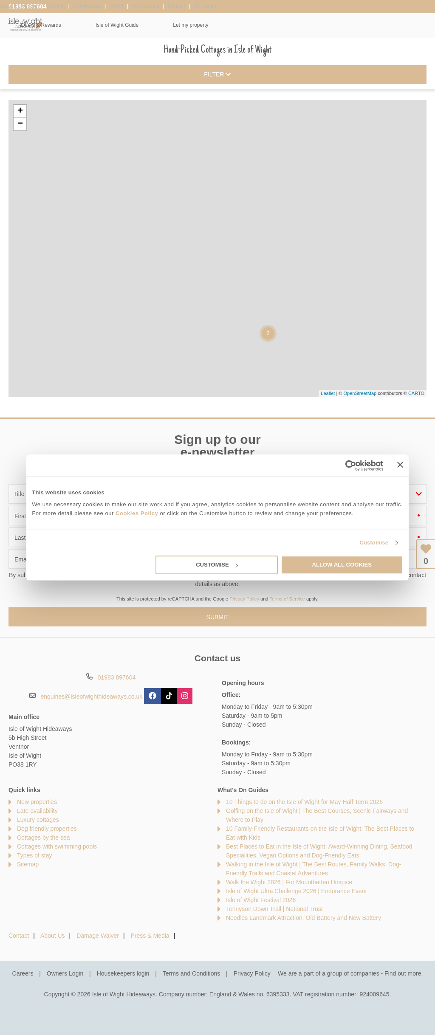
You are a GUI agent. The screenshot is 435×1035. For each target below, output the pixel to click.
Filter (217, 74)
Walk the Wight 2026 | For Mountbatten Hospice (289, 882)
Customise (373, 542)
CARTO (416, 393)
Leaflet (328, 393)
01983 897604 (27, 6)
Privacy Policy (244, 598)
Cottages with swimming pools (57, 846)
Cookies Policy (137, 513)
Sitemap (28, 864)
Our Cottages (123, 25)
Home (66, 25)
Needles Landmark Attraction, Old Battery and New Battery (303, 917)
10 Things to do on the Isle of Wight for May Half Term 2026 (304, 801)
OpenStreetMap (359, 393)
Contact (18, 935)
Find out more (402, 973)
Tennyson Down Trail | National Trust (274, 908)
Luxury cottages (38, 819)
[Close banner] (400, 465)
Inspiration (184, 25)
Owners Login (65, 973)
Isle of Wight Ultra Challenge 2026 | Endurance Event (296, 891)
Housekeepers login (123, 973)
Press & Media (150, 935)
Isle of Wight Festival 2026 (261, 900)
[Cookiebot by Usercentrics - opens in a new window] (346, 465)
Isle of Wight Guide (326, 25)
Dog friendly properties (47, 828)
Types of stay (34, 855)
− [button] (20, 124)
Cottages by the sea (43, 837)
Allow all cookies (342, 565)
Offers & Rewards (250, 25)
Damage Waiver (97, 935)
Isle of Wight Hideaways (25, 24)
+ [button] (20, 111)
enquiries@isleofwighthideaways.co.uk (91, 696)
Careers (23, 973)
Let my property (400, 25)
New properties (37, 801)
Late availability (37, 810)
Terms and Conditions (191, 973)
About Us (52, 935)
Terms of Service (287, 598)
